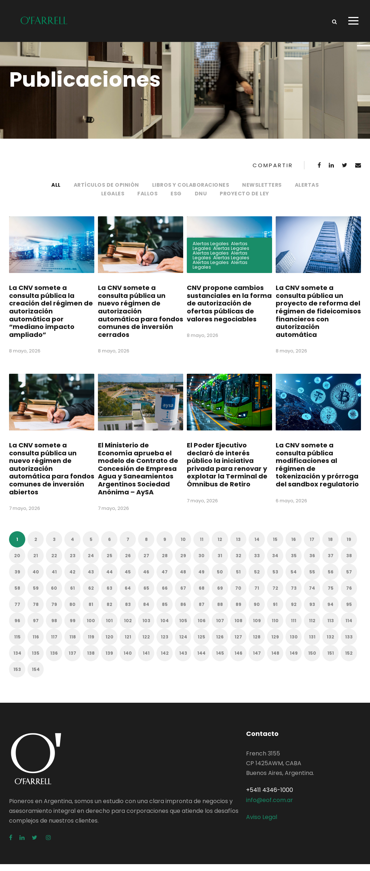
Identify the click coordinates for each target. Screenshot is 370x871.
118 (72, 644)
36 (312, 562)
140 (128, 660)
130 (294, 644)
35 (294, 562)
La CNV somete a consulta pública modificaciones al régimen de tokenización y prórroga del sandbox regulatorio (317, 471)
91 (275, 611)
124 (183, 644)
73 (294, 595)
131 (312, 644)
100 (91, 627)
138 (91, 660)
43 (91, 579)
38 (349, 562)
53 (275, 579)
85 (165, 611)
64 (128, 595)
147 (257, 660)
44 (109, 579)
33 (257, 562)
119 (91, 644)
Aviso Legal (261, 823)
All (56, 191)
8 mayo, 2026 (24, 357)
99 (73, 627)
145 (220, 660)
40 (36, 579)
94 (330, 611)
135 (35, 660)
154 (36, 676)
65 (146, 595)
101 (109, 627)
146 (238, 660)
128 (257, 644)
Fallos (147, 200)
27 (146, 562)
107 (220, 627)
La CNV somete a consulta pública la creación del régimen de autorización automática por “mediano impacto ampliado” (51, 318)
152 (349, 660)
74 (312, 595)
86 (183, 611)
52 (257, 579)
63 (109, 595)
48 (183, 579)
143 (183, 660)
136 (54, 660)
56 (331, 579)
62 (91, 595)
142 (165, 660)
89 (238, 611)
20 (17, 562)
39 (17, 579)
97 (36, 627)
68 (202, 595)
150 (312, 660)
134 (17, 660)
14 (256, 546)
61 (72, 595)
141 (146, 660)
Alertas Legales (211, 250)
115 (17, 644)
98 (54, 627)
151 (330, 660)
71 (256, 595)
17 (312, 546)
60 (54, 595)
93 (312, 611)
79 (54, 611)
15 (275, 546)
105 (183, 627)
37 (331, 562)
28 (165, 562)
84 (146, 611)
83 (128, 611)
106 (202, 627)
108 (238, 627)
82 (109, 611)
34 (275, 562)
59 (36, 595)
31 (220, 562)
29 (183, 562)
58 (17, 595)
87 (202, 611)
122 (146, 644)
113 (330, 627)
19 (349, 546)
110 (275, 627)
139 (109, 660)
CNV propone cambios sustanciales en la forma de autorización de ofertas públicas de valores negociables (229, 310)
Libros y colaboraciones (190, 191)
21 (35, 562)
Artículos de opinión (106, 191)
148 (275, 660)
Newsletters (262, 191)
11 (201, 546)
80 (72, 611)
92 (294, 611)
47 (165, 579)
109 (257, 627)
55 (312, 579)
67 (183, 595)
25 (109, 562)
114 (348, 627)
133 (349, 644)
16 (293, 546)
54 (294, 579)
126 (220, 644)
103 (146, 627)
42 (72, 579)
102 (128, 627)
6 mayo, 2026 (291, 507)
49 (201, 579)
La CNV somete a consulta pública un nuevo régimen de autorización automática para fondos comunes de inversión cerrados (140, 318)
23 (73, 562)
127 (238, 644)
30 (201, 562)
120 (109, 644)
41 (54, 579)
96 (17, 627)
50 (220, 579)
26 (128, 562)
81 (91, 611)
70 (238, 595)
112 (312, 627)
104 (164, 627)
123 (164, 644)
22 (54, 562)
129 (275, 644)
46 (146, 579)
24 (91, 562)
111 (293, 627)
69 (220, 595)
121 (128, 644)
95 (349, 611)
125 (201, 644)
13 (238, 546)
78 (36, 611)
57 (349, 579)
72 (275, 595)
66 (165, 595)
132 (330, 644)
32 (238, 562)
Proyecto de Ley (244, 200)
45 (128, 579)
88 (220, 611)
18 (330, 546)
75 (331, 595)
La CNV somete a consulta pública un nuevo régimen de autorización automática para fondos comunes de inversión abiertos (51, 475)
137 (72, 660)
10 (183, 546)
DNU (201, 200)
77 (17, 611)
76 (349, 595)
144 (201, 660)
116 (36, 644)
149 (294, 660)
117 (54, 644)
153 (17, 676)
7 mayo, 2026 (24, 514)
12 (220, 546)
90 (257, 611)
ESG (176, 200)
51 (238, 579)
